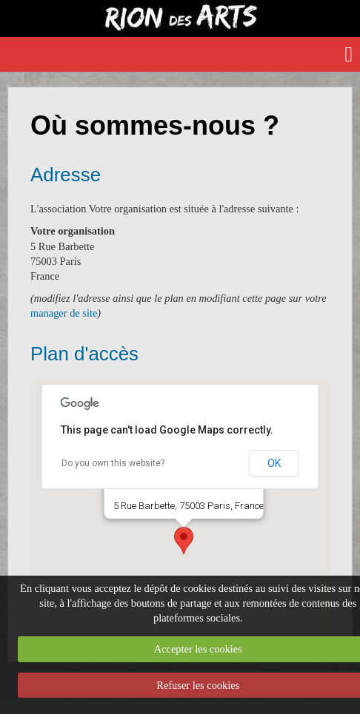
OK (274, 463)
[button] (183, 540)
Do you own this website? (112, 463)
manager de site (63, 313)
